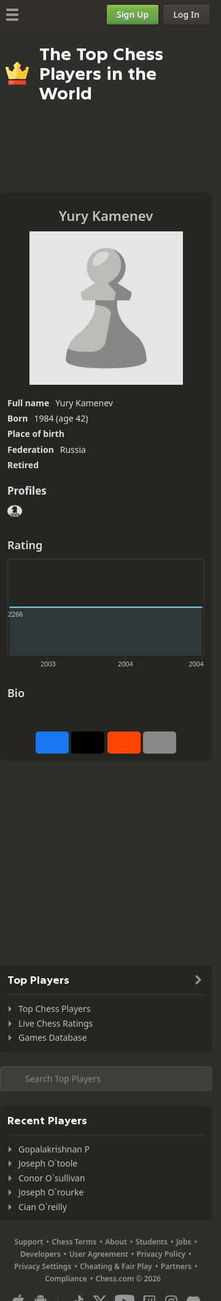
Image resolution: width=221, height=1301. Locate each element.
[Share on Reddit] (124, 743)
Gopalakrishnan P (54, 1149)
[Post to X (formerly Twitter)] (87, 743)
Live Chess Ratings (55, 1023)
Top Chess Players (54, 1008)
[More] (159, 743)
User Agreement (98, 1254)
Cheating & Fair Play (116, 1266)
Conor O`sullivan (51, 1178)
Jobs (184, 1242)
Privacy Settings (42, 1266)
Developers (40, 1254)
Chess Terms (74, 1242)
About (116, 1242)
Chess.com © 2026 (128, 1278)
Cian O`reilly (42, 1207)
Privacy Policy (161, 1254)
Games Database (52, 1037)
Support (29, 1242)
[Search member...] (106, 1079)
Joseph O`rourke (50, 1192)
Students (152, 1242)
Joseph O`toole (47, 1163)
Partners (176, 1266)
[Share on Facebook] (52, 743)
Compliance (66, 1278)
